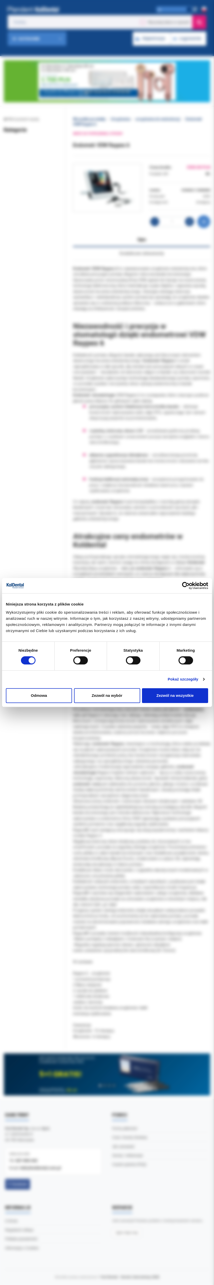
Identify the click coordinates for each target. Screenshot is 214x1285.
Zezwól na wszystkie (175, 695)
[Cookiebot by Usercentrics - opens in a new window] (185, 585)
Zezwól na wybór (107, 695)
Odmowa (39, 695)
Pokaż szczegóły (183, 679)
